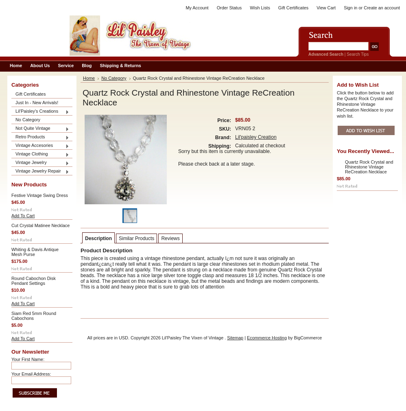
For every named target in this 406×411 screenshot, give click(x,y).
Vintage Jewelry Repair (40, 171)
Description (98, 238)
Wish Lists (260, 7)
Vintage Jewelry (40, 163)
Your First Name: (27, 359)
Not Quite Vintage (40, 129)
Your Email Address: (31, 374)
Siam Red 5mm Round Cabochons (33, 316)
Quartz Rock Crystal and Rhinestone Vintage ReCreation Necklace (369, 167)
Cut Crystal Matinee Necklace (40, 225)
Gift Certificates (293, 7)
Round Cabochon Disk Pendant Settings (33, 281)
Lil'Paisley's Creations (40, 112)
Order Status (229, 7)
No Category (27, 119)
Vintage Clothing (40, 154)
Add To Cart (23, 215)
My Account (197, 7)
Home (89, 78)
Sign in (350, 7)
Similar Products (136, 238)
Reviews (170, 238)
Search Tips (358, 54)
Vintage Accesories (40, 146)
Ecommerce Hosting (267, 337)
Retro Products (40, 137)
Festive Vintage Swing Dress (39, 195)
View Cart (326, 7)
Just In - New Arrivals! (36, 102)
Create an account (382, 7)
